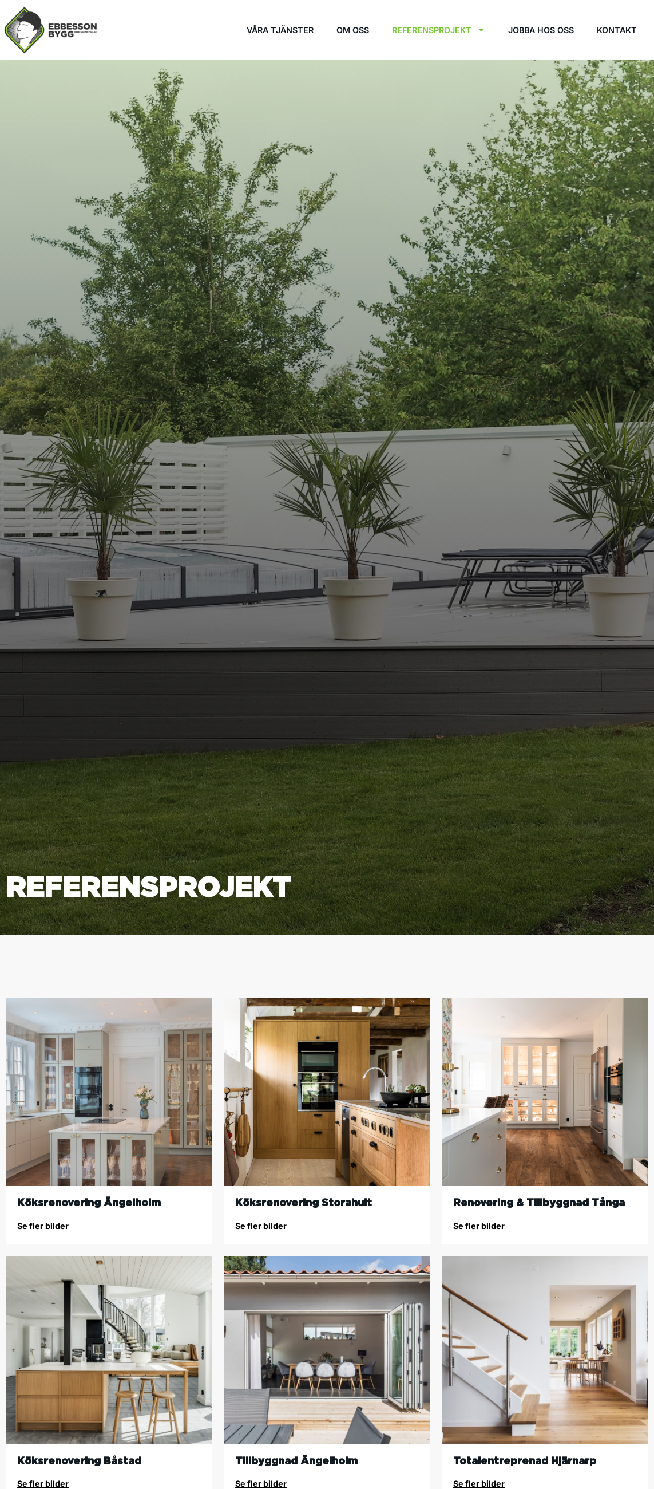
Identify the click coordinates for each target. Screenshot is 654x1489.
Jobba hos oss (541, 30)
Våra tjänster (280, 30)
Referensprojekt (438, 30)
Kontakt (617, 30)
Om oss (352, 30)
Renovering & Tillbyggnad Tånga (539, 1202)
